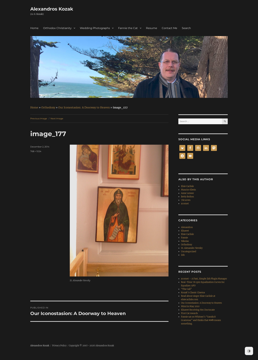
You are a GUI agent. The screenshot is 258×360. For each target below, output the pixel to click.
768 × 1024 (35, 151)
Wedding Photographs (95, 28)
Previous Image (38, 118)
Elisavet (185, 230)
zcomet (185, 203)
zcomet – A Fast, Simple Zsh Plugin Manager (204, 278)
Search (186, 28)
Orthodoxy (48, 107)
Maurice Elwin (188, 189)
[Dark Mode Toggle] (249, 351)
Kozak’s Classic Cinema (193, 292)
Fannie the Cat (128, 28)
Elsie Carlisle (187, 186)
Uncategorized (188, 251)
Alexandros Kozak (51, 9)
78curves (185, 200)
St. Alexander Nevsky (192, 248)
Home (34, 28)
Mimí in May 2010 (190, 306)
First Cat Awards (189, 313)
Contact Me (169, 28)
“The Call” (186, 289)
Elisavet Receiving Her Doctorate (198, 309)
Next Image (57, 118)
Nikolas (185, 241)
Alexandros (187, 227)
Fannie (184, 237)
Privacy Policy (59, 345)
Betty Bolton (187, 196)
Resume (151, 28)
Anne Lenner (187, 193)
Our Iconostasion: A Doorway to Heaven (84, 107)
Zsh (183, 255)
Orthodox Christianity (57, 28)
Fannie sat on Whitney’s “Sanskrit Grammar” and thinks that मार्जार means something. (201, 320)
